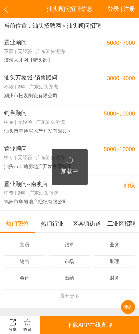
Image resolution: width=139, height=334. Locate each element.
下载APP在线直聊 (89, 325)
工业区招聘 (121, 223)
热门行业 (52, 223)
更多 (69, 296)
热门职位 (17, 223)
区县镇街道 (86, 223)
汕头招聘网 (47, 26)
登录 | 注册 (121, 9)
